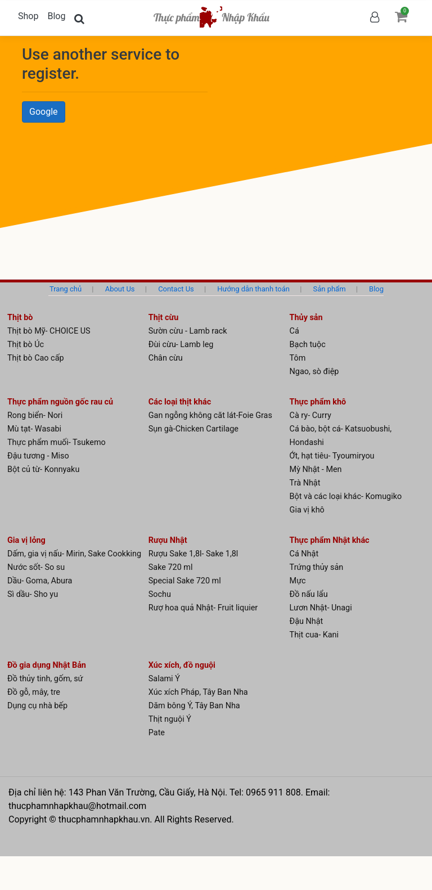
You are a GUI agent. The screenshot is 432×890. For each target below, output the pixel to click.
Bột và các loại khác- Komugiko (346, 496)
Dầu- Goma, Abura (39, 581)
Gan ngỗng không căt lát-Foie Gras (210, 415)
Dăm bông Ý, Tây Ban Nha (194, 706)
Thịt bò (20, 317)
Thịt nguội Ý (169, 719)
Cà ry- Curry (310, 415)
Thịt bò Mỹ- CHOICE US (49, 331)
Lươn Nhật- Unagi (321, 608)
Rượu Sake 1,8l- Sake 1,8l (193, 554)
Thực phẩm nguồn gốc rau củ (60, 402)
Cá (294, 331)
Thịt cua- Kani (314, 635)
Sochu (159, 594)
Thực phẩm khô (318, 402)
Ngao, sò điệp (314, 371)
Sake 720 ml (170, 567)
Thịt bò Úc (25, 344)
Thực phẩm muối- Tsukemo (56, 442)
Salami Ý (164, 679)
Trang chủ (66, 289)
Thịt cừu (163, 317)
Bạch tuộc (308, 344)
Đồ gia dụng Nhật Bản (46, 665)
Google (43, 111)
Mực (298, 581)
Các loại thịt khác (179, 402)
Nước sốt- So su (36, 567)
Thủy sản (306, 317)
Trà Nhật (305, 483)
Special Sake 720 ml (184, 581)
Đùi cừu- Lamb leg (181, 344)
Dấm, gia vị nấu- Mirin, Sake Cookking (74, 554)
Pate (156, 733)
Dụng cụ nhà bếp (37, 706)
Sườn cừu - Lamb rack (187, 331)
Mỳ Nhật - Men (316, 469)
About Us (120, 289)
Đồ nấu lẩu (309, 594)
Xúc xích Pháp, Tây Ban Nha (198, 692)
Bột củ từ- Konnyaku (43, 469)
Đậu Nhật (306, 621)
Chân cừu (165, 358)
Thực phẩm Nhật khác (330, 540)
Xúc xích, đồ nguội (181, 665)
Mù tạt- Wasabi (34, 429)
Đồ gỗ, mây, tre (33, 692)
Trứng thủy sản (317, 567)
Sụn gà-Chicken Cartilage (193, 429)
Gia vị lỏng (26, 540)
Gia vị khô (307, 510)
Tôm (298, 358)
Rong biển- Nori (34, 415)
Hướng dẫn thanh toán (253, 289)
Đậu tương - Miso (38, 456)
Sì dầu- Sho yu (32, 594)
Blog (56, 16)
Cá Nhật (304, 554)
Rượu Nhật (167, 540)
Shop (28, 16)
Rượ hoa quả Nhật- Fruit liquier (203, 608)
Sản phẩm (329, 289)
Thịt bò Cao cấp (35, 358)
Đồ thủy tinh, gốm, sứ (45, 679)
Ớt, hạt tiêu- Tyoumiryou (332, 456)
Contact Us (176, 289)
